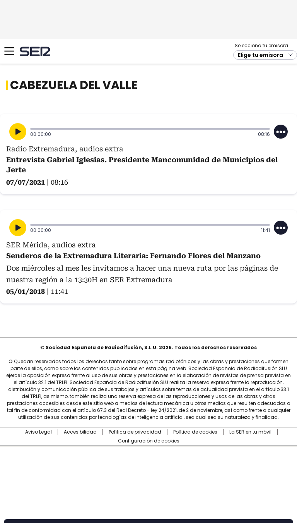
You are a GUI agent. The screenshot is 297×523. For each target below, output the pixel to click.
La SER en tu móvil (250, 432)
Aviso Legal (38, 432)
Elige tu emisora (260, 55)
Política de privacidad (135, 432)
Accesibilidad (80, 432)
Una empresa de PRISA (148, 464)
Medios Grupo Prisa (148, 482)
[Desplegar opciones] (281, 132)
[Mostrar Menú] (9, 51)
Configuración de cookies (148, 441)
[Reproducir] (17, 131)
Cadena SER (35, 51)
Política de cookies (195, 432)
